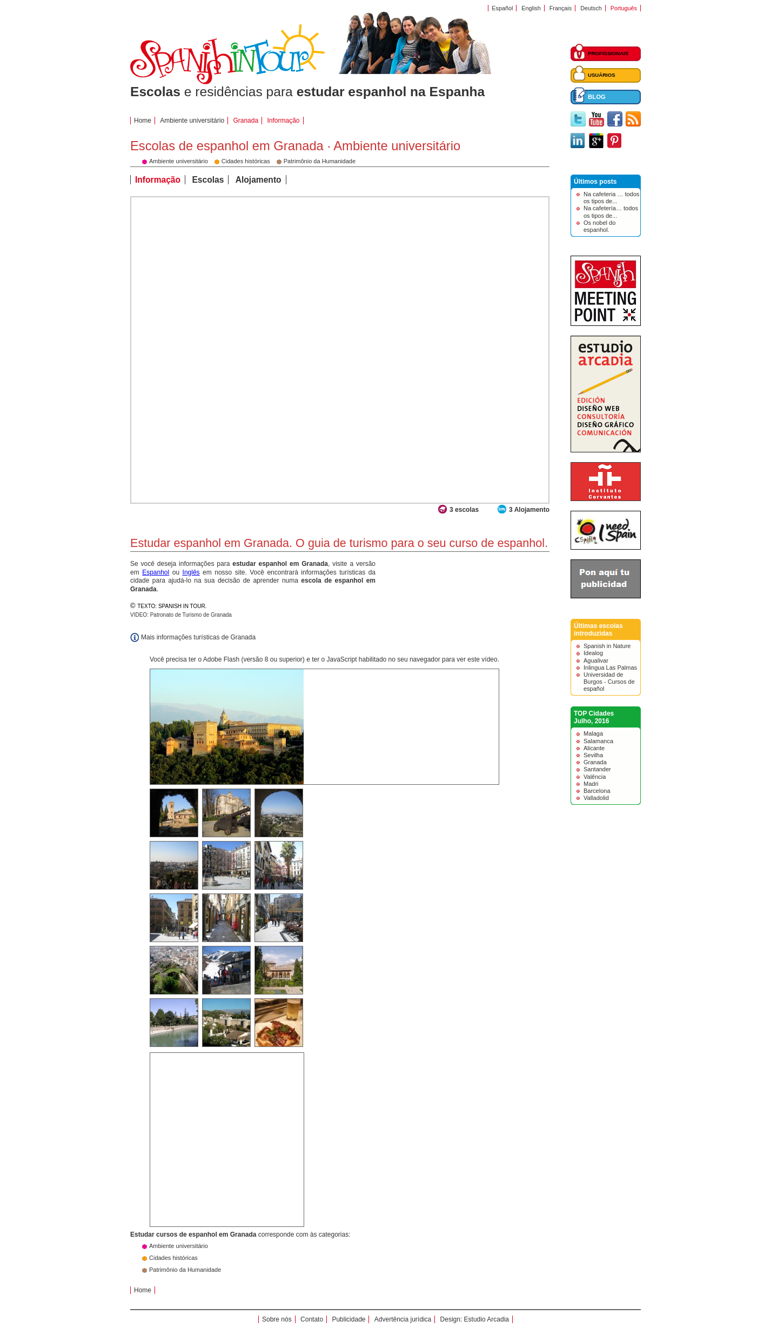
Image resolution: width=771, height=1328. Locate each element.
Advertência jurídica (402, 1319)
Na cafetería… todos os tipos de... (611, 211)
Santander (597, 769)
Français (560, 8)
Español (502, 8)
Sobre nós (277, 1319)
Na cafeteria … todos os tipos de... (611, 197)
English (530, 8)
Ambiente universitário (192, 120)
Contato (311, 1319)
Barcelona (597, 791)
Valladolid (596, 798)
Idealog (593, 653)
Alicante (594, 748)
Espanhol (155, 572)
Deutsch (591, 8)
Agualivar (596, 660)
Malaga (593, 733)
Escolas (208, 179)
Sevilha (593, 755)
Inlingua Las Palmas (610, 667)
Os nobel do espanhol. (599, 226)
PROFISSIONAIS (608, 53)
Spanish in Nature (607, 646)
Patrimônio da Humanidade (185, 1269)
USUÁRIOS (601, 75)
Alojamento (258, 179)
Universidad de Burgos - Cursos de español (609, 681)
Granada (595, 762)
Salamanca (598, 741)
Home (142, 120)
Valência (595, 776)
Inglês (191, 572)
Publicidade (348, 1319)
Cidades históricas (173, 1257)
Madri (591, 783)
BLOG (597, 97)
